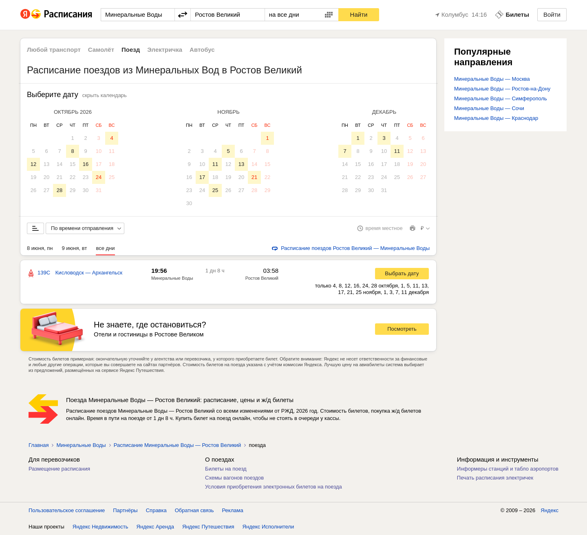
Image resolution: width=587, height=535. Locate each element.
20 (46, 177)
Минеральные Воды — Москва (492, 79)
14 (59, 164)
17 (99, 164)
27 (46, 190)
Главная (39, 445)
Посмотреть (402, 329)
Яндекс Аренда (155, 527)
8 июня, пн (40, 248)
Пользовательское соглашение (67, 510)
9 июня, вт (74, 248)
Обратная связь (194, 510)
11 (112, 151)
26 (33, 190)
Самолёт (101, 49)
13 (46, 164)
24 (99, 177)
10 (99, 151)
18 (112, 164)
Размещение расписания (59, 469)
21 (59, 177)
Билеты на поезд (226, 469)
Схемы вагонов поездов (234, 478)
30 (85, 190)
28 (59, 190)
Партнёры (125, 510)
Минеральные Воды (172, 278)
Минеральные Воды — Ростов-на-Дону (502, 89)
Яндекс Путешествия (208, 527)
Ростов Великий (261, 278)
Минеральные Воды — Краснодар (496, 118)
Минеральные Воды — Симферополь (500, 98)
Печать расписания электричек (495, 478)
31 (99, 190)
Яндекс (549, 510)
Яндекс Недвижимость (100, 527)
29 (72, 190)
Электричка (164, 49)
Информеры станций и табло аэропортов (507, 469)
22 (72, 177)
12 (33, 164)
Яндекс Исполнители (268, 527)
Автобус (202, 49)
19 (33, 177)
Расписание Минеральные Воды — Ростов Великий (177, 445)
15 (72, 164)
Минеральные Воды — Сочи (489, 108)
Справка (156, 510)
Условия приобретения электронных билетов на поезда (273, 487)
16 (85, 164)
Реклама (232, 510)
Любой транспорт (54, 49)
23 (85, 177)
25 (112, 177)
